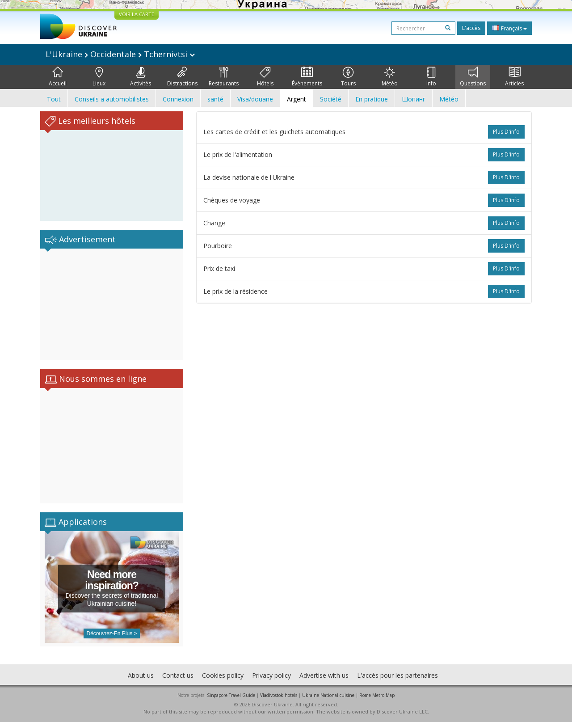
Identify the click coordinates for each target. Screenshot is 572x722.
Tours (348, 77)
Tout (54, 99)
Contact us (177, 675)
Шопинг (413, 99)
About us (141, 675)
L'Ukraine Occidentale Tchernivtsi (120, 54)
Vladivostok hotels (278, 695)
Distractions (182, 77)
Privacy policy (271, 675)
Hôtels (265, 77)
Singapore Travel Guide (231, 695)
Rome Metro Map (377, 695)
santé (215, 99)
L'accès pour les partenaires (397, 675)
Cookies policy (223, 675)
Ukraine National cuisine (328, 695)
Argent (296, 99)
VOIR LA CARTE (136, 14)
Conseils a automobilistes (112, 99)
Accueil (58, 77)
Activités (140, 77)
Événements (307, 77)
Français (509, 28)
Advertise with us (324, 675)
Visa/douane (255, 99)
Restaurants (224, 77)
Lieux (99, 77)
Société (330, 99)
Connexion (178, 99)
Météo (390, 77)
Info (431, 77)
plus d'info (506, 131)
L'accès (471, 28)
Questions (473, 77)
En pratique (371, 99)
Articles (514, 77)
